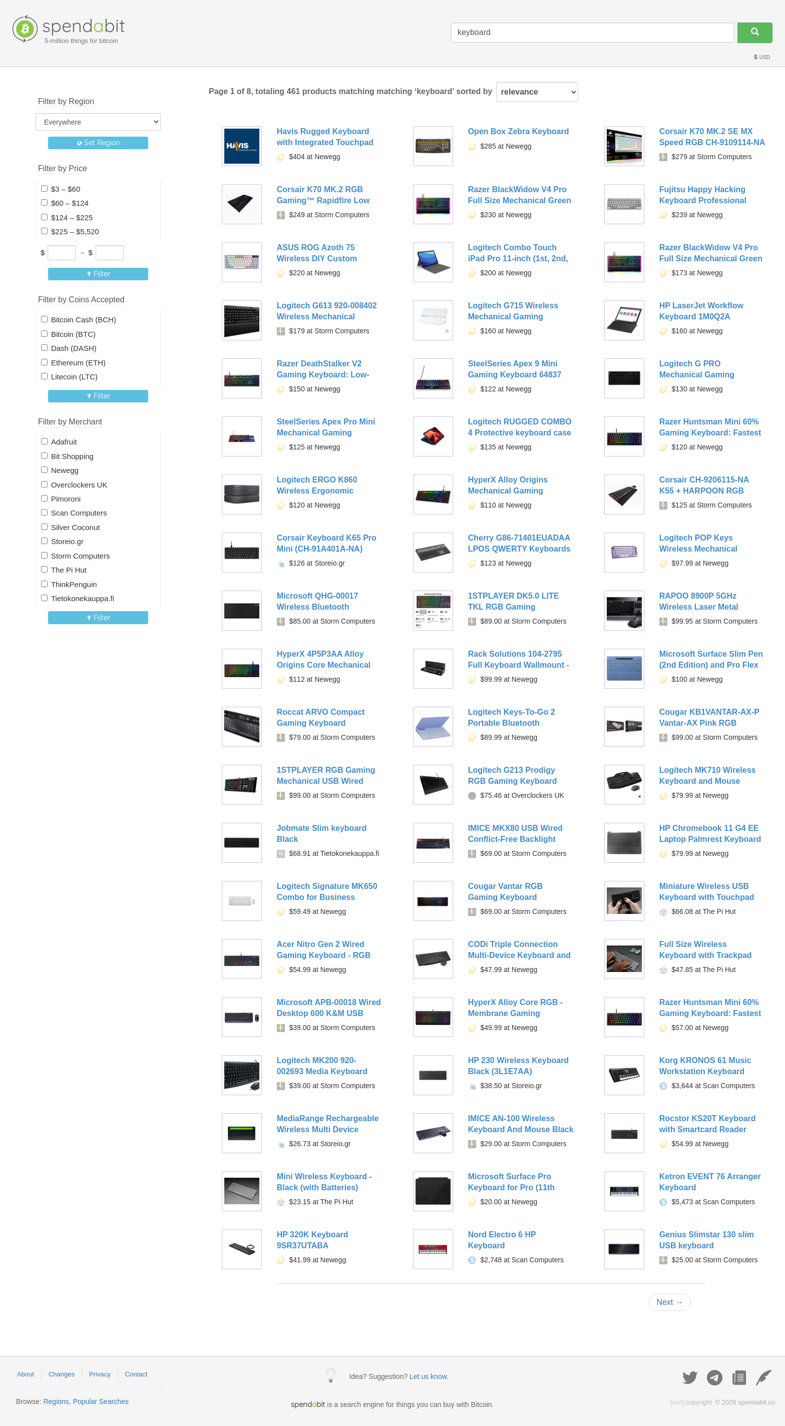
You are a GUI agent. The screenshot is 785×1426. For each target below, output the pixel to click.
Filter (98, 274)
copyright (691, 1402)
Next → (669, 1302)
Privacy (100, 1374)
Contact (136, 1374)
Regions (56, 1401)
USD (761, 57)
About (25, 1374)
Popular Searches (101, 1401)
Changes (62, 1374)
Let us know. (429, 1376)
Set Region (98, 143)
